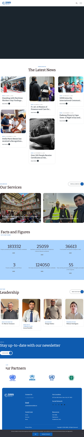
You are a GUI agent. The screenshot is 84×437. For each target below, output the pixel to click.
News (3, 95)
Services (27, 417)
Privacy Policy (28, 427)
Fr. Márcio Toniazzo (8, 324)
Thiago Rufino (49, 324)
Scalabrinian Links (56, 419)
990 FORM (54, 415)
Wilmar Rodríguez (72, 324)
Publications (55, 417)
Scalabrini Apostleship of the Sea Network (61, 219)
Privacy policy (46, 434)
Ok (35, 434)
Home (26, 415)
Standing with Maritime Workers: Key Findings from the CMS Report (12, 100)
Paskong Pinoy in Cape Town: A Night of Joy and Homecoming (70, 117)
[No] (82, 433)
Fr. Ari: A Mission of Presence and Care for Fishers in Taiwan (40, 109)
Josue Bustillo (27, 328)
